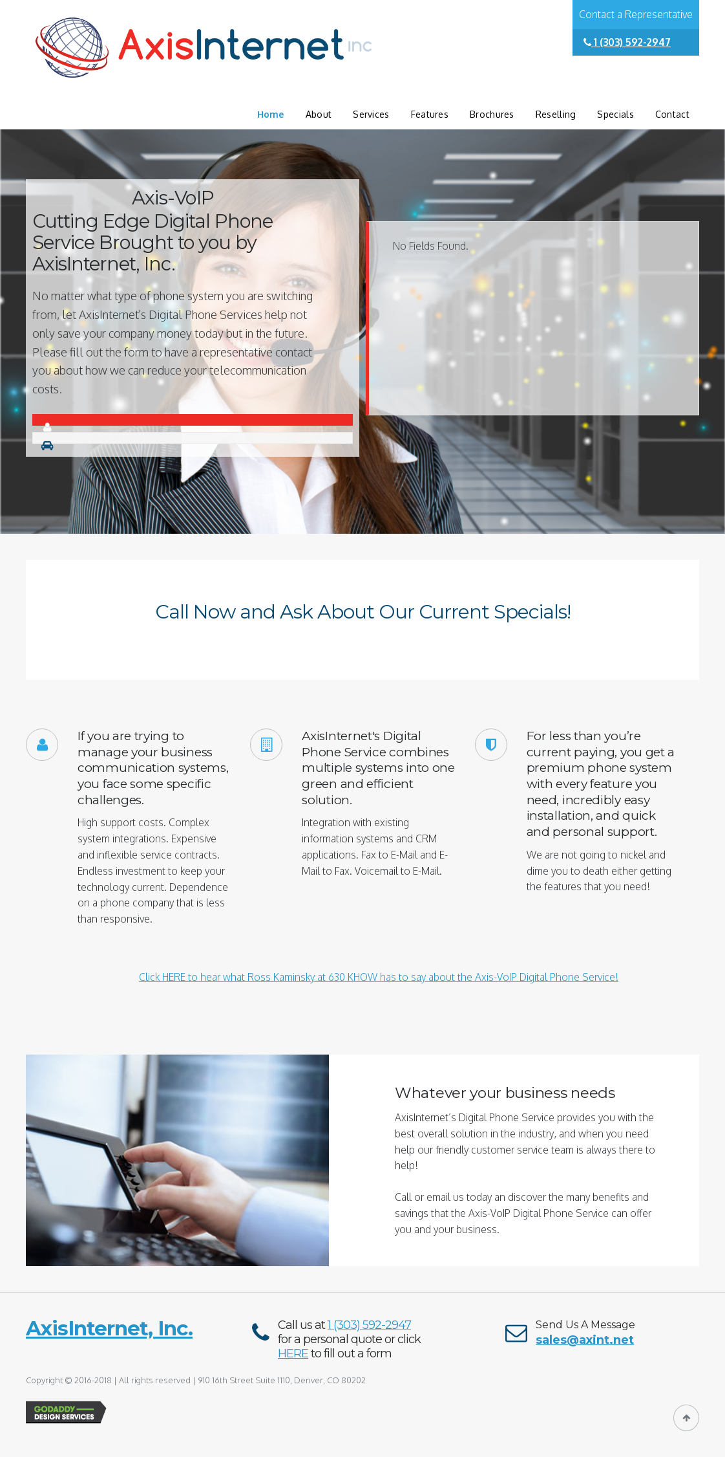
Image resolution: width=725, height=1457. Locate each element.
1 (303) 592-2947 (627, 42)
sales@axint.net (585, 1340)
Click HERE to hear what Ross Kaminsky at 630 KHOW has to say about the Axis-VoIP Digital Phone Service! (378, 976)
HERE (293, 1353)
